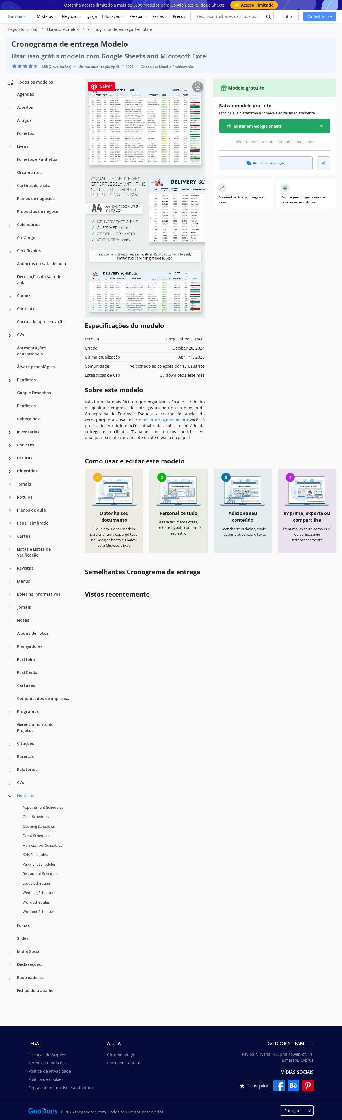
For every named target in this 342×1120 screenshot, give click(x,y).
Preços (179, 16)
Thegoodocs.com (22, 29)
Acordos (25, 107)
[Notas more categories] (10, 621)
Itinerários (27, 471)
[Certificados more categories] (10, 251)
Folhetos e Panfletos (37, 159)
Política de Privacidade (49, 1071)
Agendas (25, 94)
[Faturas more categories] (10, 458)
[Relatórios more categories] (10, 770)
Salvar (101, 86)
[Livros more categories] (10, 147)
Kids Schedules (35, 854)
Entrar (288, 16)
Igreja (91, 16)
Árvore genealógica (36, 366)
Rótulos (24, 497)
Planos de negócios (36, 198)
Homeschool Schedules (42, 845)
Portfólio (26, 659)
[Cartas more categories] (10, 537)
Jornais (24, 484)
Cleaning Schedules (39, 826)
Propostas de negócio (38, 211)
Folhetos (25, 133)
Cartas (23, 536)
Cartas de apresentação (41, 321)
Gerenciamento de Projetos (35, 727)
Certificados (29, 250)
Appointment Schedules (43, 807)
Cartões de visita (33, 185)
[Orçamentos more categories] (10, 173)
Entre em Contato (123, 1063)
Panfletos (26, 379)
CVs (20, 334)
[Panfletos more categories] (10, 380)
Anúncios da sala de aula (41, 263)
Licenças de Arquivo (47, 1054)
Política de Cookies (45, 1079)
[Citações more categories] (10, 744)
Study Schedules (36, 883)
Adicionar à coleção (265, 163)
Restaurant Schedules (41, 873)
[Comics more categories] (10, 296)
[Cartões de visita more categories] (10, 186)
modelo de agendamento (163, 419)
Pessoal (136, 16)
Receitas (25, 756)
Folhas (23, 925)
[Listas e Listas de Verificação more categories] (10, 550)
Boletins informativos (38, 594)
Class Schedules (36, 816)
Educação (111, 16)
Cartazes (26, 685)
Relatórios (27, 769)
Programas (28, 711)
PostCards (27, 672)
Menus (23, 581)
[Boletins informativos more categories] (10, 595)
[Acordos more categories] (10, 108)
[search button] (269, 16)
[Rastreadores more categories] (10, 978)
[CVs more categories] (10, 335)
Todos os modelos (30, 82)
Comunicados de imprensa (43, 698)
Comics (24, 295)
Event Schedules (36, 835)
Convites (25, 445)
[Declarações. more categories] (10, 965)
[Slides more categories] (10, 939)
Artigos (24, 120)
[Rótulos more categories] (10, 497)
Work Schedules (36, 902)
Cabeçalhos (28, 418)
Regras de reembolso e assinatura (60, 1087)
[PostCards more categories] (10, 673)
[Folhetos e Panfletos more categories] (10, 160)
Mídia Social (29, 951)
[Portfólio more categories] (10, 660)
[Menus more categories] (10, 582)
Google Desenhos (34, 392)
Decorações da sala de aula (39, 279)
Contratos (27, 308)
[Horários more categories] (10, 796)
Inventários (28, 432)
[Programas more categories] (10, 712)
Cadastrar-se (319, 16)
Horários (25, 795)
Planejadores (29, 646)
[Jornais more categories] (10, 484)
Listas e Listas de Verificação (34, 552)
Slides (22, 938)
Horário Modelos (63, 29)
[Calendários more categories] (10, 225)
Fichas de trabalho (35, 990)
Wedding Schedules (39, 892)
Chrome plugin (121, 1054)
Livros (22, 146)
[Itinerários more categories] (10, 471)
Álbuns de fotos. (33, 633)
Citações (25, 743)
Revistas (25, 568)
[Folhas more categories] (10, 926)
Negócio (69, 16)
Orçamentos (29, 172)
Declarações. (29, 964)
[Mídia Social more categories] (10, 952)
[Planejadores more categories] (10, 647)
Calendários (28, 224)
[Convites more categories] (10, 445)
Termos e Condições (47, 1063)
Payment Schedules (39, 864)
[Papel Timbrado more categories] (10, 523)
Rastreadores (30, 977)
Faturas (24, 458)
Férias (158, 16)
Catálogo (26, 237)
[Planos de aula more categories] (10, 510)
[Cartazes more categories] (10, 686)
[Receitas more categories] (10, 757)
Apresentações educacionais (31, 350)
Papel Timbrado (33, 523)
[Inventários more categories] (10, 432)
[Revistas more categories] (10, 569)
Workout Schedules (39, 911)
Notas (23, 620)
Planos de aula (31, 510)
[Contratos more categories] (10, 309)
